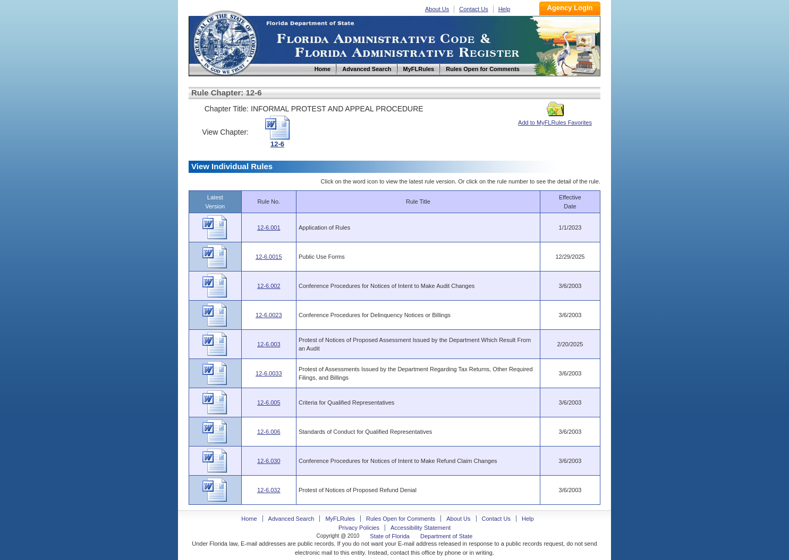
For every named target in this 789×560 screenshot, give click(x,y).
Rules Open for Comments (400, 518)
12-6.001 (268, 227)
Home (225, 41)
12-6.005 (268, 402)
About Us (437, 9)
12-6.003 (268, 344)
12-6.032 (268, 490)
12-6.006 (268, 431)
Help (504, 9)
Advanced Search (291, 518)
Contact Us (473, 9)
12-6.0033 (269, 373)
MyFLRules (340, 518)
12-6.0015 (269, 256)
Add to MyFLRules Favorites (555, 119)
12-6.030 (268, 461)
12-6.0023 (269, 315)
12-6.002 (268, 286)
